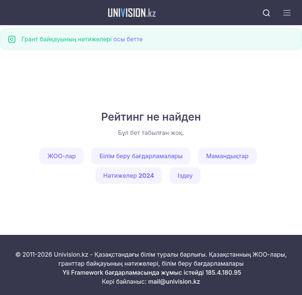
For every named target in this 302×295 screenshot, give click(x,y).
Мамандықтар (227, 156)
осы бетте (128, 39)
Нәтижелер (128, 175)
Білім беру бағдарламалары (141, 156)
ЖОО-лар (61, 156)
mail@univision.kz (174, 281)
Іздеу (185, 175)
